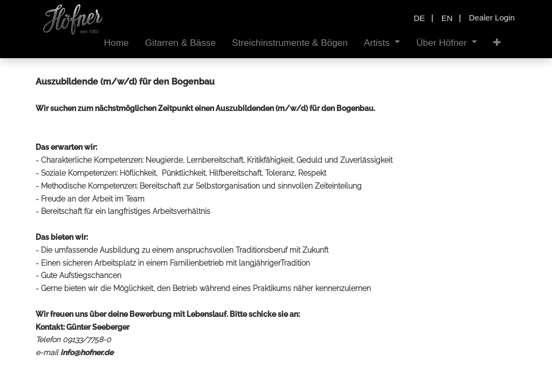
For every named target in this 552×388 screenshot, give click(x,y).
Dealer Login (492, 17)
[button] (497, 43)
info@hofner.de (86, 352)
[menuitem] (116, 43)
